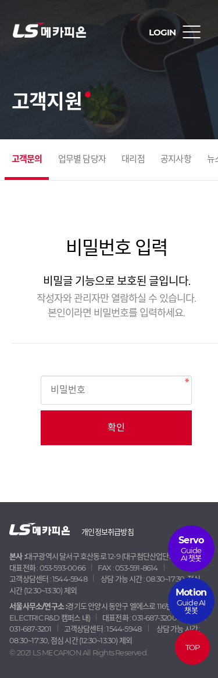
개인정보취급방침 (107, 531)
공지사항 (175, 158)
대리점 (133, 158)
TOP (192, 647)
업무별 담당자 (82, 158)
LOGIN (162, 32)
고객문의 (27, 158)
